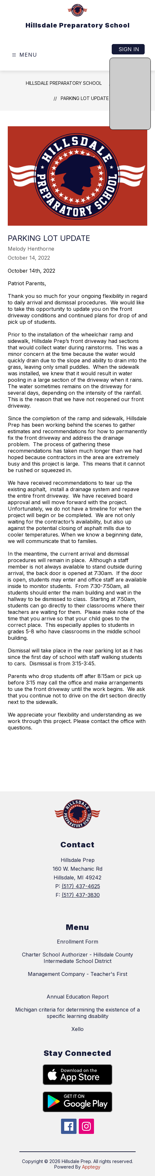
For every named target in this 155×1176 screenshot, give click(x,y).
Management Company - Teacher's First (77, 974)
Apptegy (91, 1167)
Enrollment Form (77, 941)
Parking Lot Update (85, 98)
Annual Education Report (77, 996)
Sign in (129, 49)
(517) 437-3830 (81, 895)
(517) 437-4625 (81, 886)
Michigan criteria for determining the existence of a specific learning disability (77, 1012)
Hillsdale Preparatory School (64, 83)
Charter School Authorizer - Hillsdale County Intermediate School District (77, 957)
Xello (77, 1029)
